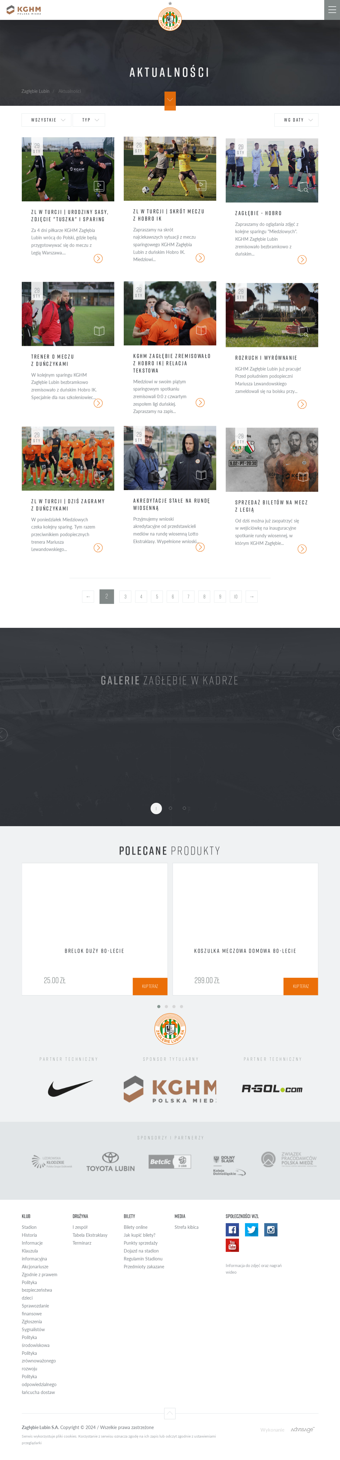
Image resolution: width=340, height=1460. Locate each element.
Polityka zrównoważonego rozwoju (39, 1361)
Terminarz (82, 1243)
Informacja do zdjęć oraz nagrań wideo (254, 1269)
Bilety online (135, 1227)
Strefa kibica (187, 1227)
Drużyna (80, 1216)
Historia (29, 1235)
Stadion (29, 1227)
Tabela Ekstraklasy (90, 1235)
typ (86, 120)
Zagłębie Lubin (35, 91)
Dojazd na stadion (141, 1251)
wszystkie (44, 120)
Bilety (129, 1216)
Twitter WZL (251, 1229)
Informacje (32, 1243)
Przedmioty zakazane (144, 1267)
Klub (26, 1216)
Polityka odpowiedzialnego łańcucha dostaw (39, 1384)
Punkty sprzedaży (141, 1243)
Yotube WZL (232, 1245)
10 (236, 596)
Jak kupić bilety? (139, 1235)
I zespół (80, 1227)
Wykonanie (272, 1429)
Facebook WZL (232, 1229)
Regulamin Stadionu (143, 1259)
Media (180, 1216)
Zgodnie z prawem (39, 1274)
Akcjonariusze (35, 1267)
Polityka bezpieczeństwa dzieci (37, 1290)
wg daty (294, 120)
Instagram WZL (270, 1229)
